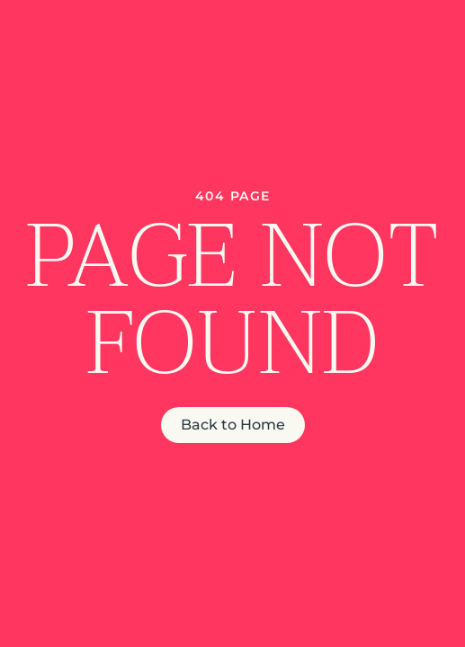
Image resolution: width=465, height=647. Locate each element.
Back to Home (233, 424)
